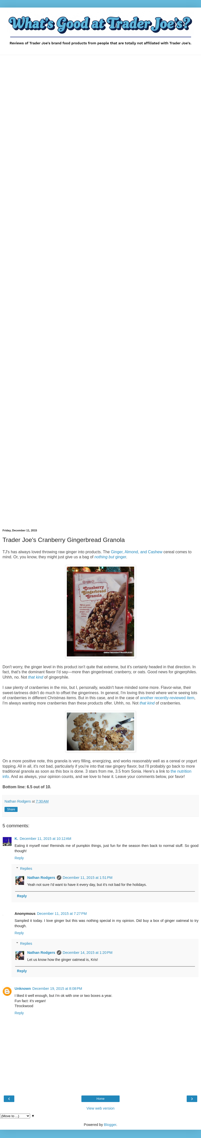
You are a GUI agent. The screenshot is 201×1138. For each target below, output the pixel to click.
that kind (147, 703)
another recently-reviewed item (167, 698)
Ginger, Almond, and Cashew (136, 552)
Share (11, 809)
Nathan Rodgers (41, 878)
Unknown (23, 989)
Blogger (110, 1125)
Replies (26, 869)
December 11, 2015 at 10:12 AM (45, 839)
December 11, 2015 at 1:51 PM (88, 878)
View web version (100, 1108)
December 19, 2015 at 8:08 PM (57, 989)
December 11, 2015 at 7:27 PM (62, 914)
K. (16, 839)
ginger (110, 557)
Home (100, 1099)
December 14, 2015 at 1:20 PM (88, 953)
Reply (19, 858)
